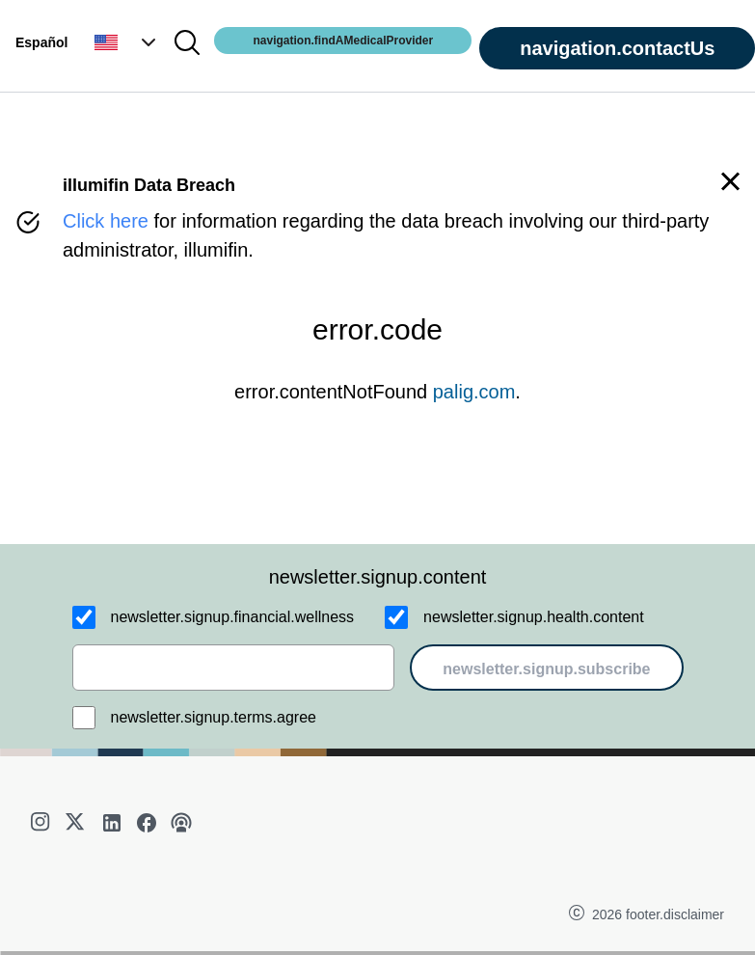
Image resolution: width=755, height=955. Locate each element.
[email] (233, 667)
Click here (105, 221)
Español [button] (41, 42)
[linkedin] (111, 822)
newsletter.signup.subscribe (546, 669)
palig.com (474, 391)
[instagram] (42, 822)
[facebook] (146, 822)
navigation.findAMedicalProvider (343, 40)
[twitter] (77, 822)
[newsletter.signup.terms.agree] (83, 717)
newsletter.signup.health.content (533, 617)
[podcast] (181, 822)
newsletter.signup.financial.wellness (233, 617)
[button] (127, 42)
